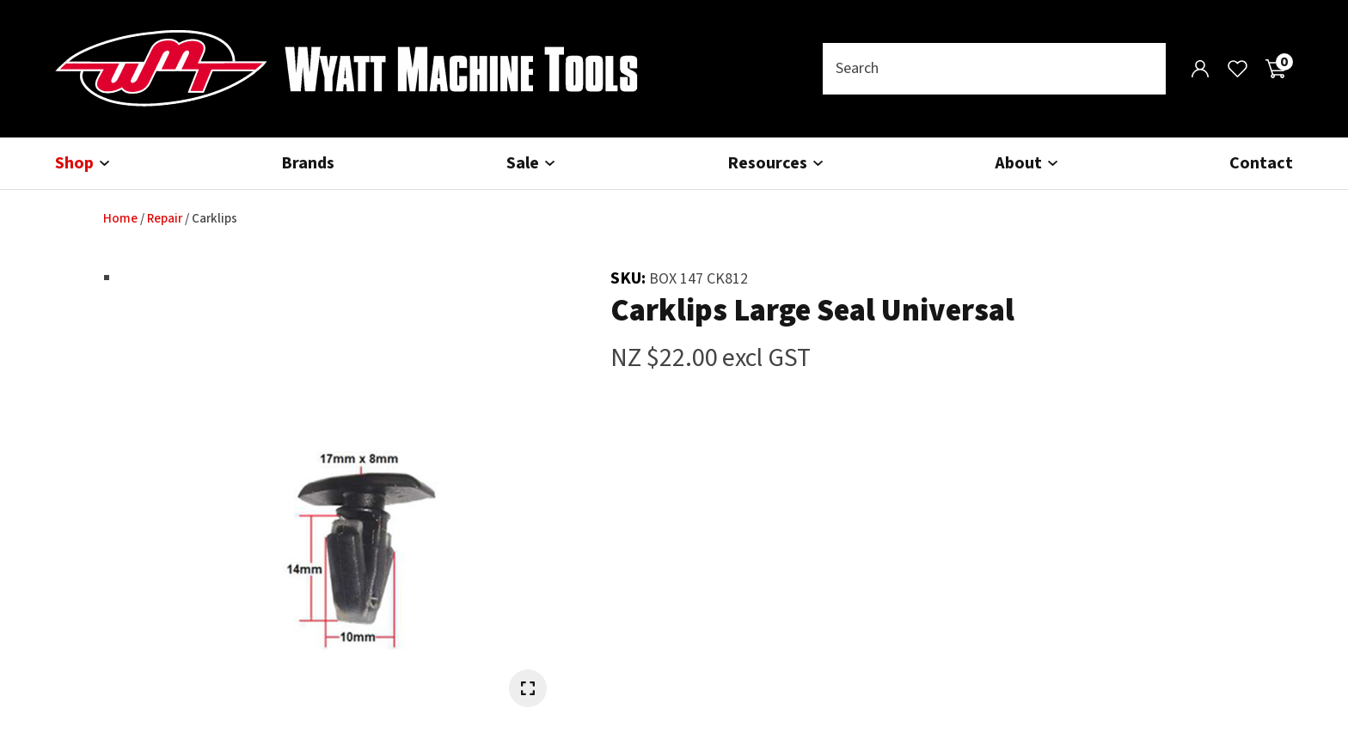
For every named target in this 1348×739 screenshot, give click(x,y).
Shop (74, 163)
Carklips (214, 219)
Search (1145, 69)
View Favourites (1237, 68)
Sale (522, 163)
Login (1200, 68)
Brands (307, 163)
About (1018, 163)
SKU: (629, 278)
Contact (1261, 163)
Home (120, 219)
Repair (164, 219)
